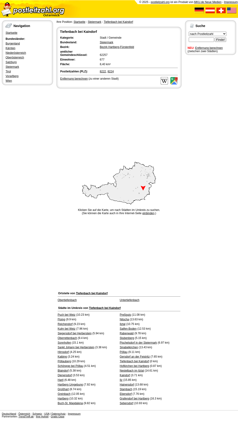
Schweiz (37, 413)
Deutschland (9, 413)
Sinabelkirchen (129, 347)
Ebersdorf (126, 394)
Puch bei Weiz (66, 314)
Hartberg (63, 398)
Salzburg (11, 62)
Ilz (121, 380)
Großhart (63, 389)
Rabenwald (127, 333)
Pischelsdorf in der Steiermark (138, 342)
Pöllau (123, 352)
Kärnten (10, 48)
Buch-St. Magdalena (70, 403)
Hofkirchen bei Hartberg (134, 366)
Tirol (8, 71)
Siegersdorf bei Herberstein (75, 333)
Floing (61, 319)
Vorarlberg (12, 76)
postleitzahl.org (160, 2)
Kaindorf (125, 375)
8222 (103, 71)
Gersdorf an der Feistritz (135, 356)
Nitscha (124, 319)
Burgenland (13, 43)
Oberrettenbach (67, 338)
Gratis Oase (57, 416)
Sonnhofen (64, 342)
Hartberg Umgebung (70, 384)
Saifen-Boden (128, 328)
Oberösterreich (15, 57)
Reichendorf (65, 324)
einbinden (148, 213)
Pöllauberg (64, 361)
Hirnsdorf (63, 352)
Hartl (60, 380)
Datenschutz (58, 413)
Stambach (126, 389)
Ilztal (123, 324)
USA (46, 413)
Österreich (24, 413)
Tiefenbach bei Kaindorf (118, 22)
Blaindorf (63, 370)
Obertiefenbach (67, 300)
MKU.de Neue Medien (207, 2)
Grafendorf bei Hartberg (134, 398)
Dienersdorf (65, 375)
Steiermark (12, 66)
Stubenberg (127, 338)
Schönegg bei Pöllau (70, 366)
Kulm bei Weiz (66, 328)
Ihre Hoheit (42, 416)
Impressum (231, 2)
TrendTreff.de (26, 416)
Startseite (11, 32)
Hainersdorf (127, 384)
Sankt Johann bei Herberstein (76, 347)
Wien (9, 80)
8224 (111, 71)
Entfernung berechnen (209, 48)
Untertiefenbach (129, 300)
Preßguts (125, 314)
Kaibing (62, 356)
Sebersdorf (126, 403)
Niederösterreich (16, 52)
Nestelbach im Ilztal (132, 370)
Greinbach (64, 394)
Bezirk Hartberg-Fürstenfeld (117, 47)
